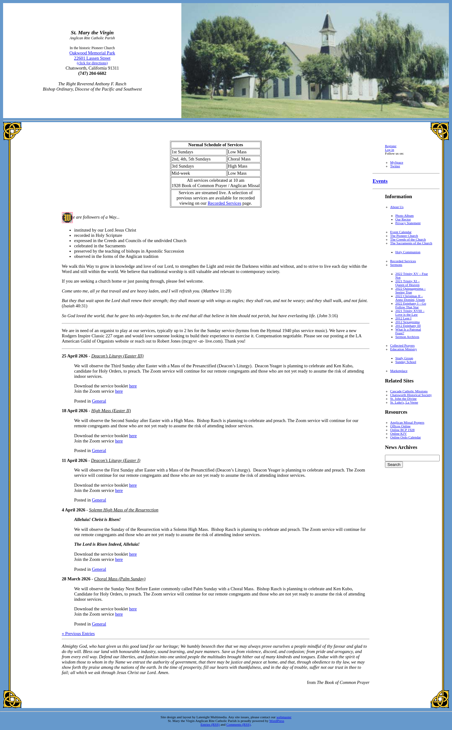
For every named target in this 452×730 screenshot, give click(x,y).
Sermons (396, 265)
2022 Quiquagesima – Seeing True (410, 290)
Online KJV (398, 433)
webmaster (284, 717)
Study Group (404, 358)
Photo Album (404, 215)
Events (380, 181)
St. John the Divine (403, 398)
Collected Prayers (402, 345)
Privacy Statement (408, 223)
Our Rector (403, 219)
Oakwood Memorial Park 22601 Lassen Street (92, 57)
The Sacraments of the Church (411, 243)
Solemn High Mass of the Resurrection (123, 509)
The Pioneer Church (404, 235)
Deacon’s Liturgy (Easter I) (116, 460)
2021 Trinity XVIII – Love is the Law (410, 312)
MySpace (396, 162)
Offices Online (400, 426)
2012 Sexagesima (407, 322)
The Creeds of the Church (408, 239)
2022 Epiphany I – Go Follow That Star (410, 305)
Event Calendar (401, 232)
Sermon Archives (407, 337)
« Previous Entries (78, 633)
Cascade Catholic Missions (409, 391)
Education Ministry (403, 349)
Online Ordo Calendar (405, 437)
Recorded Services (224, 203)
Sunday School (405, 362)
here (133, 385)
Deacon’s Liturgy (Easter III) (117, 355)
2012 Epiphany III (408, 325)
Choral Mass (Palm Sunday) (120, 578)
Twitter (395, 166)
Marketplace (399, 371)
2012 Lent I (403, 318)
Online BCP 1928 (402, 430)
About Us (396, 207)
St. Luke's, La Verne (404, 402)
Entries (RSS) (210, 724)
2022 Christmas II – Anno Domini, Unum (410, 297)
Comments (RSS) (238, 724)
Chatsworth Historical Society (411, 395)
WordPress (276, 721)
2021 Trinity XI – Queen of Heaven (407, 283)
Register (390, 146)
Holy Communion (407, 252)
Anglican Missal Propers (407, 422)
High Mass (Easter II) (111, 410)
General (99, 401)
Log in (389, 150)
